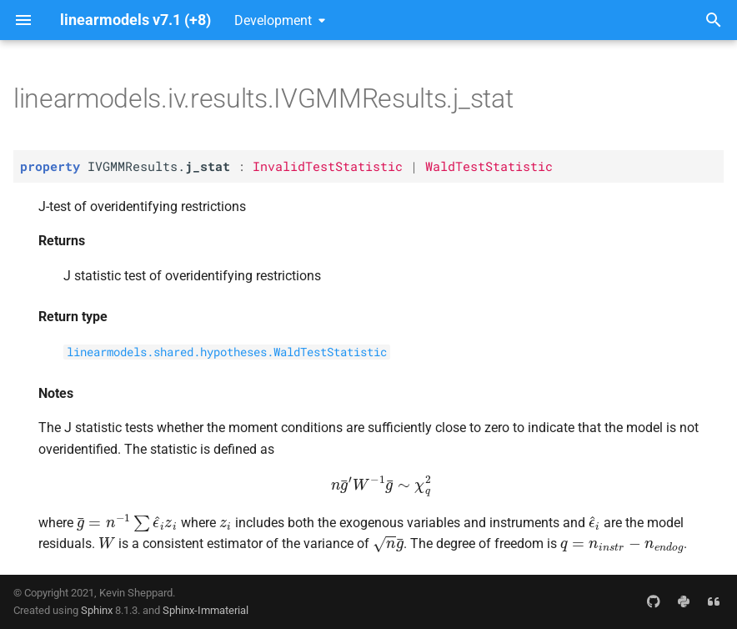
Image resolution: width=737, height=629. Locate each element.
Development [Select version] (273, 20)
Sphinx (97, 610)
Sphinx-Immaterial (205, 610)
